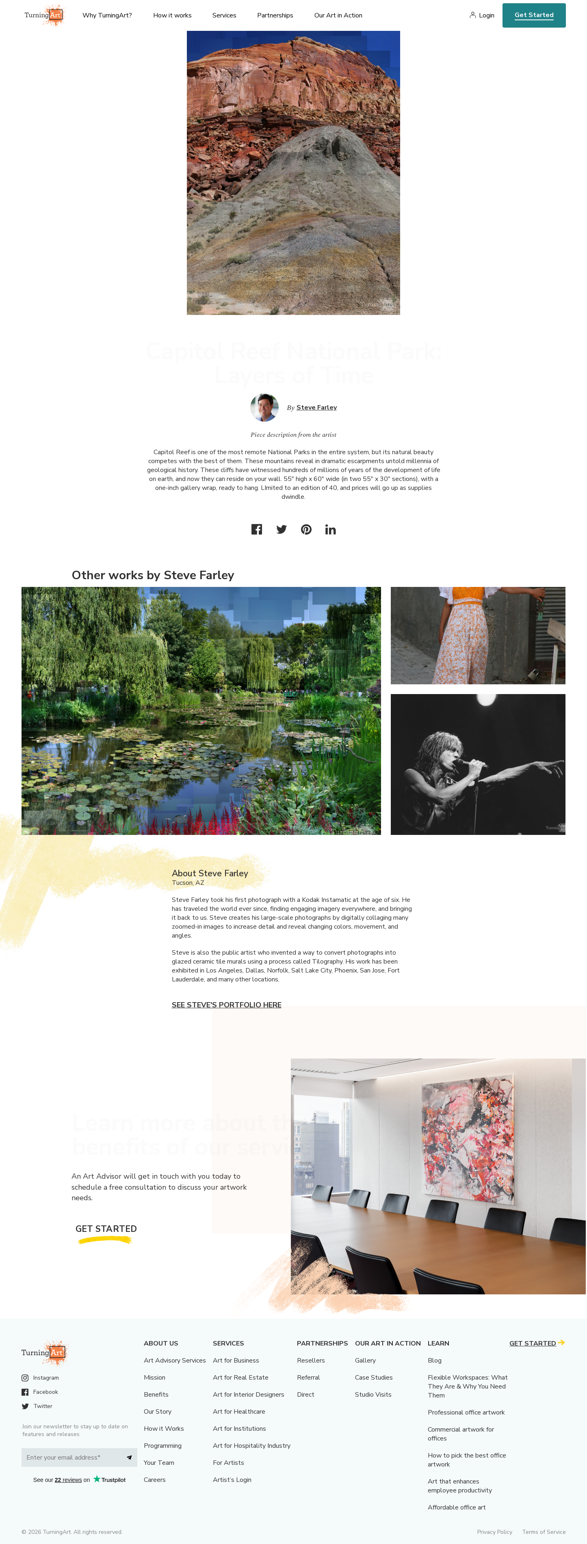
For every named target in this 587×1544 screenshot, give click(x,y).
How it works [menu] (172, 15)
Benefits (156, 1394)
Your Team (159, 1462)
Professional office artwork (466, 1412)
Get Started (534, 15)
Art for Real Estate (241, 1377)
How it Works (164, 1428)
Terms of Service (544, 1532)
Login (486, 15)
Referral (308, 1377)
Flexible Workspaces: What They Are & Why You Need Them (468, 1386)
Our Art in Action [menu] (338, 15)
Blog (435, 1360)
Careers (155, 1479)
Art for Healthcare (239, 1411)
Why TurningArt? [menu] (107, 15)
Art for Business (236, 1360)
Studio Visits (373, 1394)
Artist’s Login (232, 1479)
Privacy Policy (494, 1532)
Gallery (365, 1360)
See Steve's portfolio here (227, 1005)
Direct (305, 1394)
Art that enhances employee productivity (460, 1486)
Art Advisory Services (175, 1360)
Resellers (311, 1360)
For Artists (228, 1462)
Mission (154, 1377)
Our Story (157, 1411)
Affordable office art (457, 1507)
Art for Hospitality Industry (251, 1445)
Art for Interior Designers (248, 1394)
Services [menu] (224, 15)
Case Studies (374, 1377)
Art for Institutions (239, 1428)
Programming (163, 1445)
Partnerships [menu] (275, 15)
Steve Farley (317, 407)
